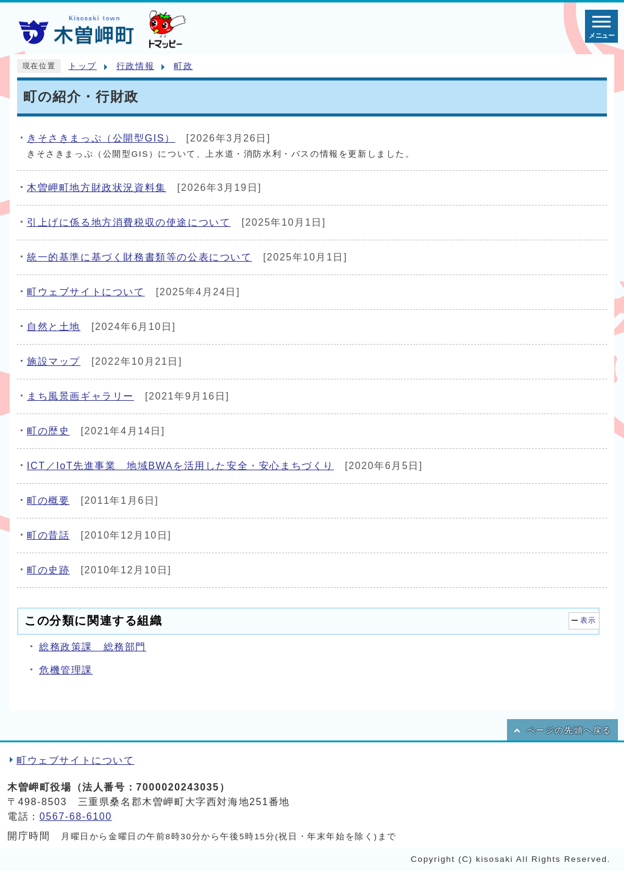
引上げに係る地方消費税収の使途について (128, 222)
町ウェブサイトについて (86, 292)
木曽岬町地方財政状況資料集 (96, 187)
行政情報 (135, 66)
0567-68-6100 (76, 816)
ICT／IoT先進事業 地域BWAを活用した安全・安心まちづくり (180, 466)
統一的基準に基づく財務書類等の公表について (139, 257)
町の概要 (48, 500)
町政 (183, 66)
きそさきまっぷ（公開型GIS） (101, 138)
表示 (588, 620)
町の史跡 (48, 570)
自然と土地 (53, 326)
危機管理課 (66, 670)
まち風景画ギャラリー (80, 396)
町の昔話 (48, 535)
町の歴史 (48, 431)
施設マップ (53, 361)
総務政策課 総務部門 (92, 647)
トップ (82, 66)
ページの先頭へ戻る (569, 730)
